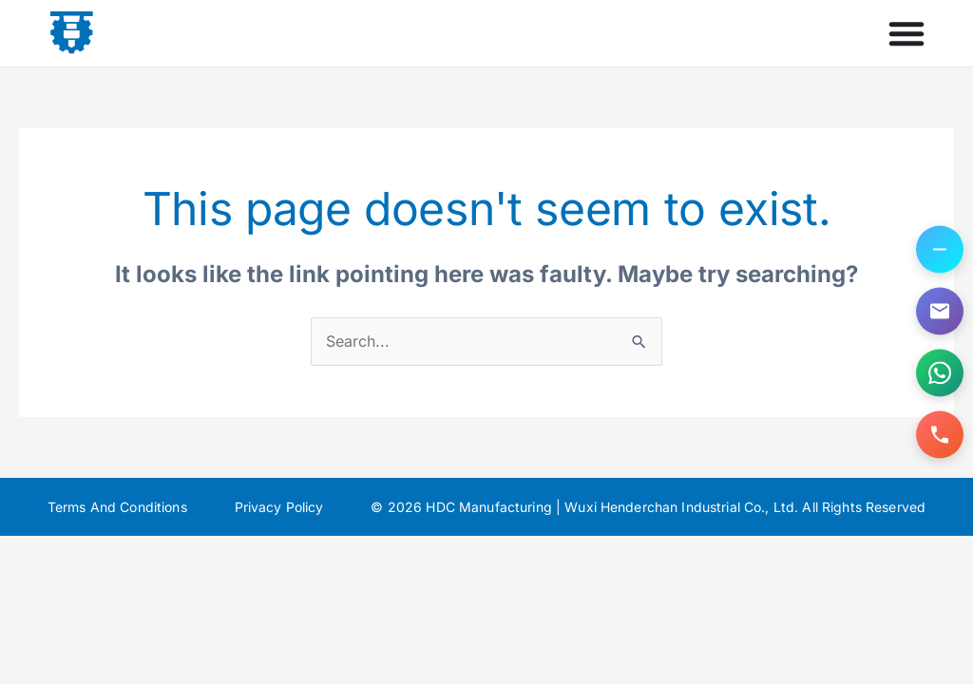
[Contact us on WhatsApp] (939, 373)
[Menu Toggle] (906, 33)
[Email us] (939, 311)
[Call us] (939, 435)
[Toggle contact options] (939, 250)
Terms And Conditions (117, 507)
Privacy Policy (279, 507)
